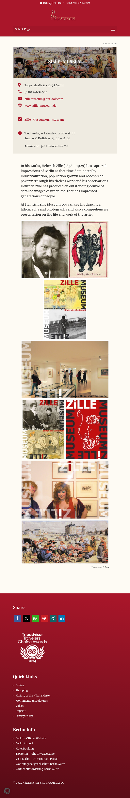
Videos (20, 706)
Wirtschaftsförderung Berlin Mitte (37, 769)
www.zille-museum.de (40, 105)
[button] (17, 618)
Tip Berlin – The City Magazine (35, 753)
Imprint (20, 711)
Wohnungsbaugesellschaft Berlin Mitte (40, 764)
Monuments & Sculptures (32, 700)
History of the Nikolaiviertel (33, 695)
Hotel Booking (25, 748)
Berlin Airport (24, 743)
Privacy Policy (24, 716)
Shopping (22, 690)
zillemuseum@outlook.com (43, 99)
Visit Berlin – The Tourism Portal (36, 759)
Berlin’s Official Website (31, 738)
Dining (20, 685)
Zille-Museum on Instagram (44, 119)
